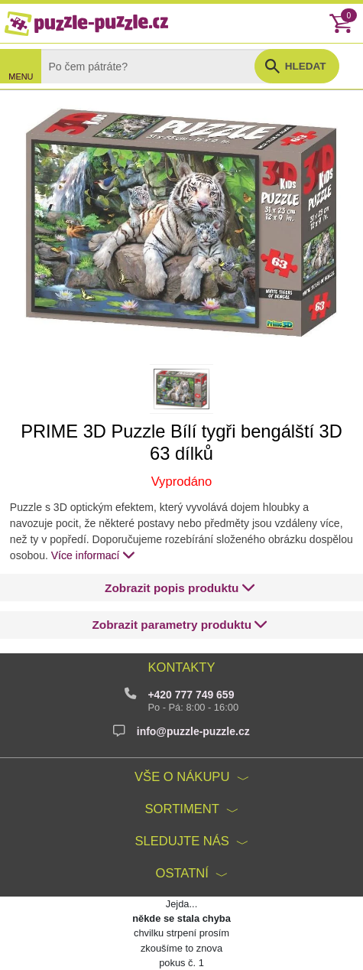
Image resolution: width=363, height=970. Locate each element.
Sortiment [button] (182, 809)
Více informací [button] (93, 554)
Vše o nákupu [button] (182, 777)
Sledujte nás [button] (181, 841)
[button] (180, 588)
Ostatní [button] (182, 873)
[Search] (159, 66)
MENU (20, 76)
